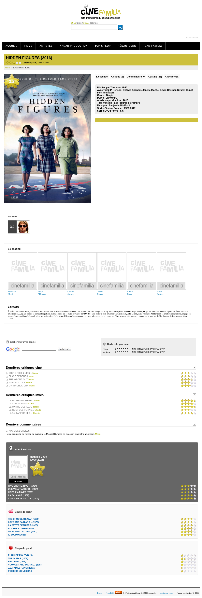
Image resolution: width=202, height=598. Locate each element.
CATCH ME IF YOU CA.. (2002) (23, 498)
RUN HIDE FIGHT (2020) (20, 555)
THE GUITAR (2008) (18, 558)
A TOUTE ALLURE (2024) (21, 528)
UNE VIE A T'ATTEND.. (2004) (23, 489)
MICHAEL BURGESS (19, 431)
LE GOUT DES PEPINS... (21, 410)
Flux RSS (114, 593)
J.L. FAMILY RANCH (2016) (22, 568)
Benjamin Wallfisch (120, 105)
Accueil (11, 46)
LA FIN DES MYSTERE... (21, 400)
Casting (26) (155, 76)
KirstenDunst (130, 292)
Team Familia (152, 46)
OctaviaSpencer (70, 292)
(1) (117, 76)
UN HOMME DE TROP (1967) (22, 531)
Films (28, 46)
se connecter (192, 37)
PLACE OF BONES (18, 376)
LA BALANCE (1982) (18, 495)
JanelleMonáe (100, 292)
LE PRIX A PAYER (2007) (20, 492)
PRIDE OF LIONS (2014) (20, 571)
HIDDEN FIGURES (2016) (29, 58)
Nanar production (74, 46)
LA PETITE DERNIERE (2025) (23, 525)
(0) (136, 76)
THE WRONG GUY (18, 379)
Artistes (46, 46)
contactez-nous (166, 593)
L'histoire (13, 306)
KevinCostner (160, 292)
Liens (99, 593)
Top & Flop (103, 46)
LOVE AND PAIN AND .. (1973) (23, 522)
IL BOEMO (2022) (17, 535)
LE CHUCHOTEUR (18, 403)
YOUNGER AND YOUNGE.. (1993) (25, 564)
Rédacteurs (127, 46)
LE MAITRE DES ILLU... (20, 407)
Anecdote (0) (172, 76)
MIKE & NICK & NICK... (20, 373)
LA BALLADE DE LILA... (20, 413)
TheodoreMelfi (12, 292)
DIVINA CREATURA (18, 385)
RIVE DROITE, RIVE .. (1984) (22, 486)
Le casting (14, 248)
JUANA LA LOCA (17, 382)
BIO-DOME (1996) (17, 561)
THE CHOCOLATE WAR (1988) (23, 519)
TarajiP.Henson (42, 292)
